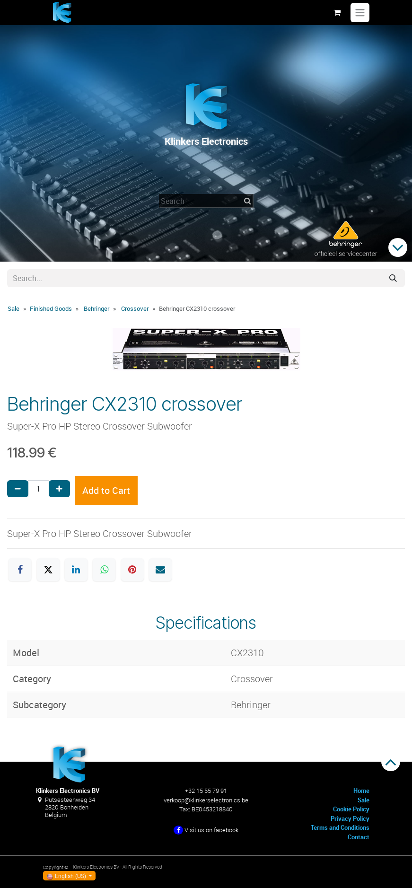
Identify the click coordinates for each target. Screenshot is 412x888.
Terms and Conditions (340, 827)
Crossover (135, 308)
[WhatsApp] (104, 569)
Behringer (96, 308)
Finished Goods (51, 308)
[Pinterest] (132, 569)
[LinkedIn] (76, 569)
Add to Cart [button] (106, 490)
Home (361, 790)
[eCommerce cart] (337, 12)
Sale (13, 308)
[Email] (160, 569)
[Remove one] (17, 488)
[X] (48, 569)
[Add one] (59, 488)
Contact (358, 837)
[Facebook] (20, 569)
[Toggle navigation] (360, 13)
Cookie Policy (351, 809)
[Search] (393, 278)
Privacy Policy (350, 818)
